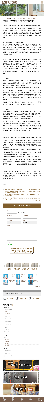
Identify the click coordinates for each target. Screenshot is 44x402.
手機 (13, 399)
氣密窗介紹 (6, 331)
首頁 (4, 18)
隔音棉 (6, 314)
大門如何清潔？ (7, 353)
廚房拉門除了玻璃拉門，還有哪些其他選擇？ (27, 18)
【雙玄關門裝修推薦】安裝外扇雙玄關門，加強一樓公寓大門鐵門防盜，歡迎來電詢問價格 (22, 198)
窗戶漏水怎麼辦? (7, 318)
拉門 (14, 18)
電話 (4, 399)
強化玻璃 (7, 341)
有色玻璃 (7, 343)
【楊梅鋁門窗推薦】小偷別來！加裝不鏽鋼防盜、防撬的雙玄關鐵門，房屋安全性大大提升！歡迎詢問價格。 (22, 192)
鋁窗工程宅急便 (9, 2)
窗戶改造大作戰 (7, 321)
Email (30, 399)
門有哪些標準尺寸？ (8, 358)
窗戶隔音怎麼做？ (8, 311)
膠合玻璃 (7, 345)
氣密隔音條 (7, 316)
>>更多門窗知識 (37, 200)
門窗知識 (8, 18)
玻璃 (5, 339)
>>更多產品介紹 (37, 288)
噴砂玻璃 (7, 347)
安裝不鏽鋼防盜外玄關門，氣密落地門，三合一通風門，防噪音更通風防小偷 (22, 189)
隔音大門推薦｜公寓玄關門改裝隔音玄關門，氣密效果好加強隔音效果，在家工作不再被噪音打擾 (22, 195)
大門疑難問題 (6, 351)
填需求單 (39, 399)
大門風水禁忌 (7, 355)
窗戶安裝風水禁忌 (8, 326)
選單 (42, 2)
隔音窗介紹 (6, 334)
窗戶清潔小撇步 (7, 323)
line (22, 399)
